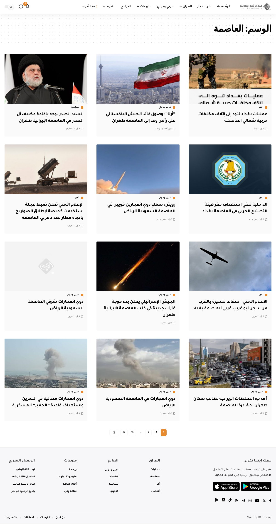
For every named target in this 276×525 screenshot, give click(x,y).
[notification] (27, 7)
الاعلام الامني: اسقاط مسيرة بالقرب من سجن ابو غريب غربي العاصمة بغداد (230, 308)
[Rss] (236, 502)
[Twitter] (264, 502)
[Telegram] (243, 502)
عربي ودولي (165, 107)
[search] (20, 7)
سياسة (75, 107)
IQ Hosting (264, 518)
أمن (261, 107)
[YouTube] (257, 502)
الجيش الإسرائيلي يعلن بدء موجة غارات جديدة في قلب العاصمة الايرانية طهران (141, 308)
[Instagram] (249, 502)
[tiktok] (229, 502)
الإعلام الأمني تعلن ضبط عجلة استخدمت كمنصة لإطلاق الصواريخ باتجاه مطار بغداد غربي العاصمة (47, 211)
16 (124, 433)
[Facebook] (270, 502)
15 (132, 433)
